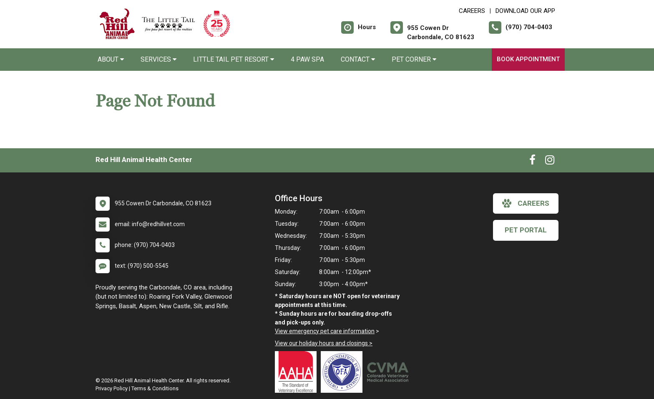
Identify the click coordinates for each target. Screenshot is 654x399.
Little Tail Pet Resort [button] (233, 59)
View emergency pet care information (325, 331)
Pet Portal (526, 230)
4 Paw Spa (307, 59)
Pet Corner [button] (414, 59)
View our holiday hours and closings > (323, 343)
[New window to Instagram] (549, 161)
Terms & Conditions (155, 388)
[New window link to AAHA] (298, 372)
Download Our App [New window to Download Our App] (525, 11)
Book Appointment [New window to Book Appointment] (528, 59)
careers (525, 203)
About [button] (111, 59)
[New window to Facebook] (532, 161)
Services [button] (158, 59)
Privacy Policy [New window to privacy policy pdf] (112, 388)
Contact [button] (358, 59)
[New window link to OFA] (344, 372)
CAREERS (472, 11)
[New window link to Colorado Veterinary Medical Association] (390, 372)
